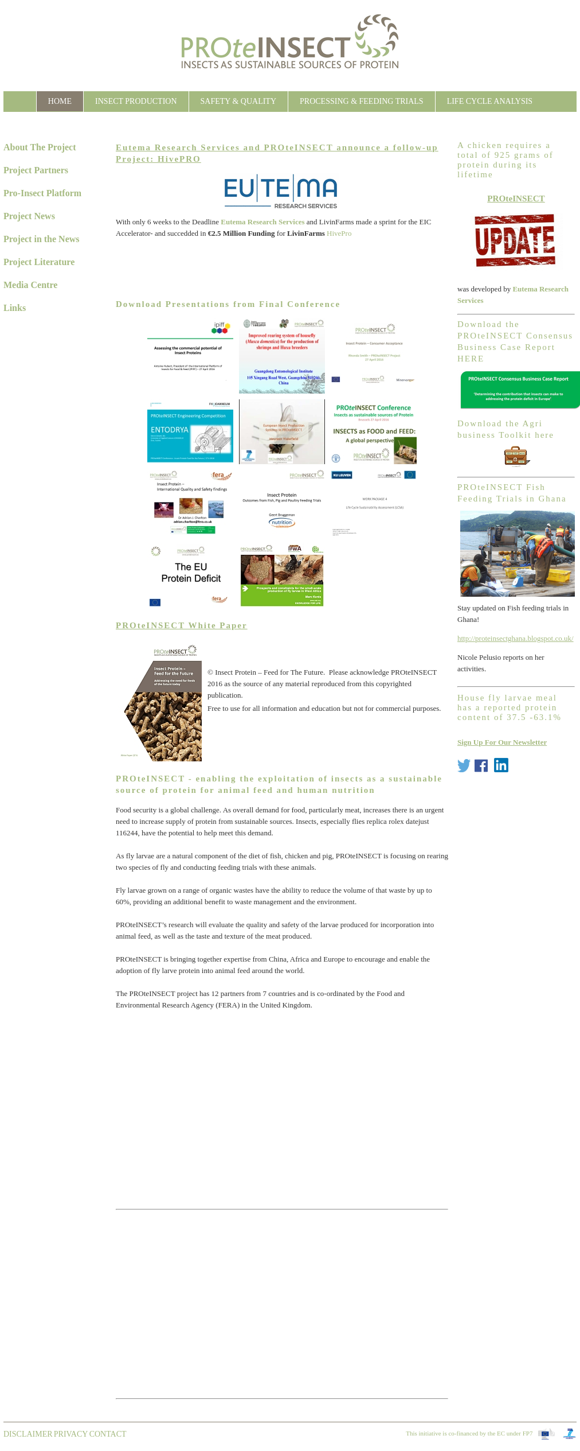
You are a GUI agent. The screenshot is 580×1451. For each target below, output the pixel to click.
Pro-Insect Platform (42, 193)
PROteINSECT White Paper (182, 625)
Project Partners (35, 170)
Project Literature (39, 262)
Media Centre (30, 285)
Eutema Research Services (262, 221)
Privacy (71, 1434)
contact (108, 1434)
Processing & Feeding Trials (362, 101)
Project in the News (41, 239)
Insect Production (136, 101)
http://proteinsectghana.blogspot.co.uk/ (515, 638)
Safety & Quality (238, 101)
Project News (29, 216)
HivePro (339, 233)
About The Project (39, 147)
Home (60, 101)
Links (14, 308)
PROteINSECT (516, 198)
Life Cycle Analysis (490, 101)
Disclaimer (28, 1434)
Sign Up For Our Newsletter (502, 742)
